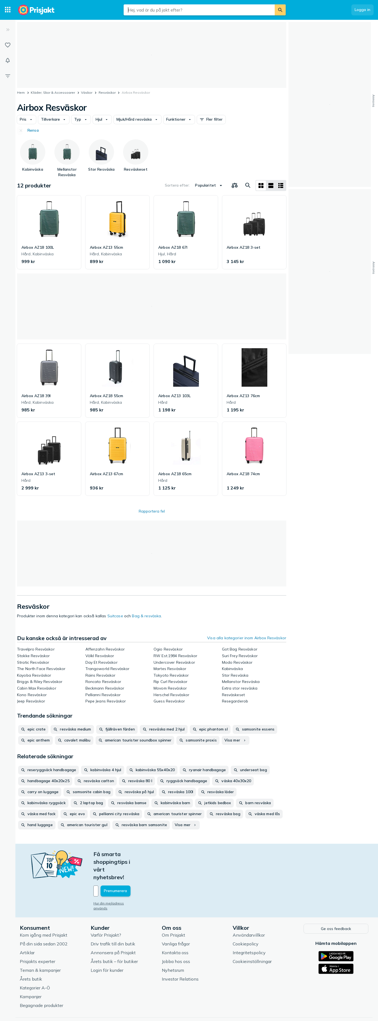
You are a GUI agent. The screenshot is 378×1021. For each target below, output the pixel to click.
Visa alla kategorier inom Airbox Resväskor (246, 637)
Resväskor (107, 92)
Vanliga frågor (176, 920)
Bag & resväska (146, 615)
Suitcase (115, 615)
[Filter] (7, 75)
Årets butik (31, 955)
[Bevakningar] (7, 60)
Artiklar (27, 929)
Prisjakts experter (37, 937)
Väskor (86, 92)
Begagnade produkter (41, 981)
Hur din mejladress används (116, 880)
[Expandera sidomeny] (7, 29)
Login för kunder (107, 946)
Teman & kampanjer (40, 946)
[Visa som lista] (271, 185)
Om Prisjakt (173, 911)
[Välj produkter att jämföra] (234, 185)
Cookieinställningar (252, 937)
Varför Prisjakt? (106, 911)
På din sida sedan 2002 (44, 920)
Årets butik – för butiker (114, 937)
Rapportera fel (152, 511)
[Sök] (280, 9)
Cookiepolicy (246, 920)
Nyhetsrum (173, 946)
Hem (21, 92)
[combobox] (199, 9)
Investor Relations (180, 955)
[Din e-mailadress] (129, 867)
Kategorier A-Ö (35, 964)
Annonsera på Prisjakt (113, 929)
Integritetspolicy (249, 929)
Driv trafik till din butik (113, 920)
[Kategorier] (7, 10)
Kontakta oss (175, 929)
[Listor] (7, 45)
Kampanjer (30, 973)
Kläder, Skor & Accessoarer (53, 92)
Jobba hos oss (176, 937)
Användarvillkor (249, 911)
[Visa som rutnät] (261, 185)
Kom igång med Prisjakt (43, 911)
